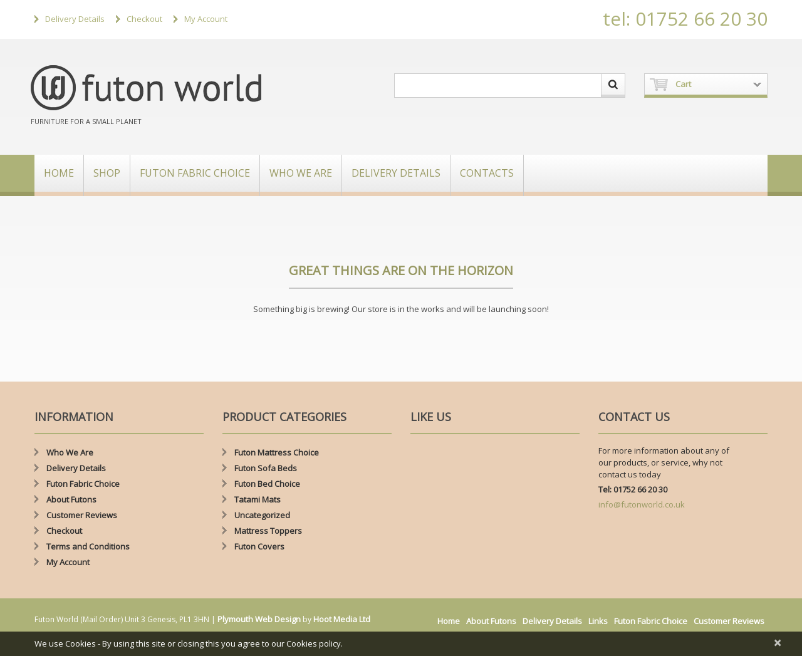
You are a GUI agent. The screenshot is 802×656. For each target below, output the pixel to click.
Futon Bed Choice (267, 483)
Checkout (144, 18)
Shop (106, 173)
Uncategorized (262, 515)
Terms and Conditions (88, 546)
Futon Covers (259, 546)
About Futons (71, 499)
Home (59, 173)
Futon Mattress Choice (276, 452)
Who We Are (300, 173)
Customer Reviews (81, 515)
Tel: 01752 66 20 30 (632, 489)
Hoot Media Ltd (341, 619)
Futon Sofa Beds (265, 468)
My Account (205, 18)
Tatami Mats (257, 499)
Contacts (487, 173)
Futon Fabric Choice (195, 173)
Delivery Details (75, 18)
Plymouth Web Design (259, 619)
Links (598, 621)
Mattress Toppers (268, 530)
